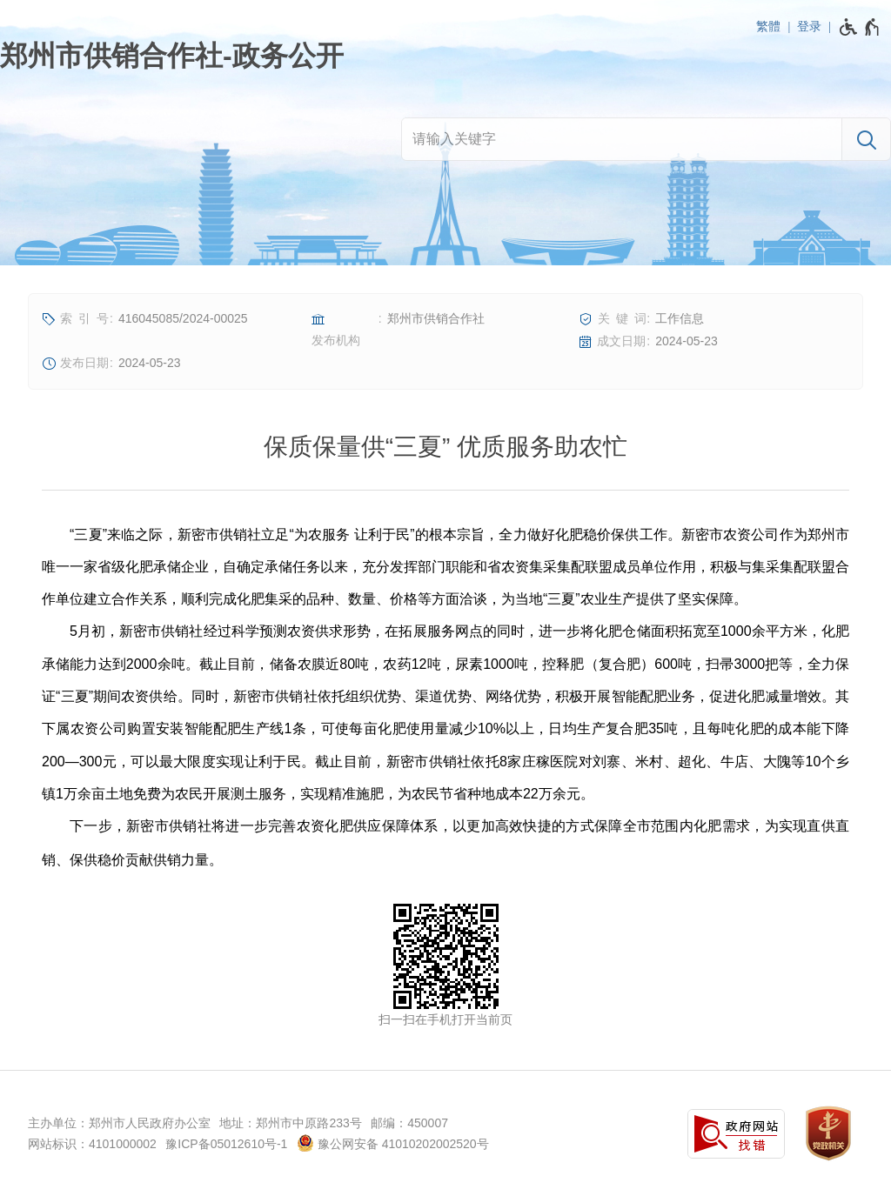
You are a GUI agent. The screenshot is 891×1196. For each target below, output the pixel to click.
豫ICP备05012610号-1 (226, 1144)
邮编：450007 (409, 1123)
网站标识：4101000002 (92, 1144)
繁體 (768, 26)
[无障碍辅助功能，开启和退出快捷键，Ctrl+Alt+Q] (860, 27)
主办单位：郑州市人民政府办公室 (119, 1123)
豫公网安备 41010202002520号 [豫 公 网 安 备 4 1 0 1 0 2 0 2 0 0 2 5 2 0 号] (393, 1143)
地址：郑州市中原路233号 (290, 1123)
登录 (809, 26)
